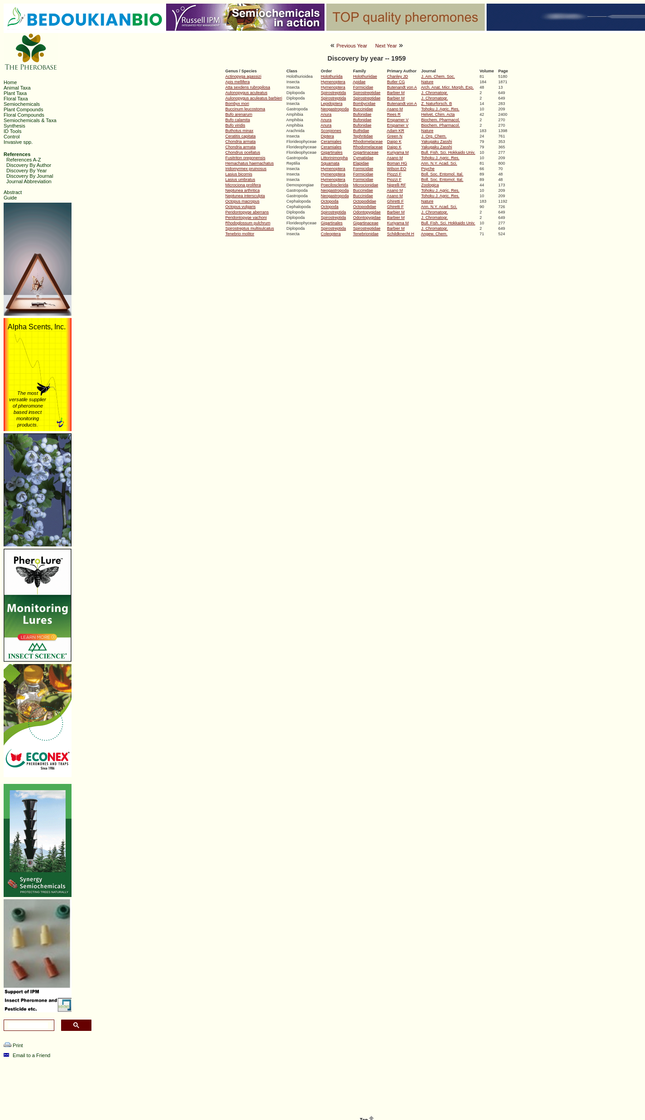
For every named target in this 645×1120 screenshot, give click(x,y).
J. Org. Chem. (434, 136)
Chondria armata (240, 141)
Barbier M (396, 92)
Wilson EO (396, 168)
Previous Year (351, 45)
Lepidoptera (332, 103)
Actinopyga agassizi (243, 76)
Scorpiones (331, 130)
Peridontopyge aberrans (247, 212)
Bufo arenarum (239, 114)
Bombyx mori (237, 103)
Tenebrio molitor (239, 234)
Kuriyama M (398, 152)
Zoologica (430, 185)
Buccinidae (363, 109)
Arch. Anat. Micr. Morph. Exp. (447, 87)
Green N (394, 136)
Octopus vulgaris (240, 206)
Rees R (394, 114)
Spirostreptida (333, 92)
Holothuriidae (365, 76)
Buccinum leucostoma (245, 109)
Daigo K (394, 141)
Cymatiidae (363, 158)
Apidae (359, 82)
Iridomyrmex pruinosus (246, 168)
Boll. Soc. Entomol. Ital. (442, 174)
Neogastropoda (335, 109)
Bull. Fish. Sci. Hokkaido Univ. (448, 152)
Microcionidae (365, 185)
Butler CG (396, 82)
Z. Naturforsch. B (436, 103)
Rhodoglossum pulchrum (248, 223)
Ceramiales (331, 141)
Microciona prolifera (243, 185)
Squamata (330, 163)
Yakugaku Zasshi (436, 141)
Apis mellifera (237, 82)
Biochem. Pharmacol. (440, 120)
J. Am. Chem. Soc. (438, 76)
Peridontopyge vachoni (246, 217)
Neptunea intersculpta (245, 196)
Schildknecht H (400, 234)
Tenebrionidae (366, 234)
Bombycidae (364, 103)
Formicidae (363, 87)
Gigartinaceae (365, 152)
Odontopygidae (367, 212)
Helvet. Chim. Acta (438, 114)
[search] (28, 1025)
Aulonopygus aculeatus (246, 92)
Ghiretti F (395, 201)
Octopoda (330, 201)
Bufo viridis (235, 125)
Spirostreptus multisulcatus (249, 228)
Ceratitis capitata (240, 136)
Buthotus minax (239, 130)
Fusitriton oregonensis (245, 158)
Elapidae (361, 163)
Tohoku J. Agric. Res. (440, 109)
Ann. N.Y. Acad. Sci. (439, 163)
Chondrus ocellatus (242, 152)
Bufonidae (362, 114)
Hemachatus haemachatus (249, 163)
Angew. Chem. (434, 234)
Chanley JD (397, 76)
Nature (427, 82)
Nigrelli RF (396, 185)
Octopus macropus (242, 201)
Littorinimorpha (334, 158)
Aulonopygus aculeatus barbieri (253, 98)
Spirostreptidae (367, 92)
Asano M (395, 109)
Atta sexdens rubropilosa (247, 87)
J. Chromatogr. (434, 92)
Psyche (428, 168)
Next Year (386, 45)
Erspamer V (398, 120)
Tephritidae (363, 136)
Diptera (327, 136)
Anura (325, 114)
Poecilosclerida (335, 185)
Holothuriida (332, 76)
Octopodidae (364, 201)
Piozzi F (394, 174)
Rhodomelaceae (368, 141)
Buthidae (361, 130)
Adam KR (395, 130)
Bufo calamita (237, 120)
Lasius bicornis (239, 174)
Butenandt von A (402, 87)
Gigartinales (332, 152)
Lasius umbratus (240, 179)
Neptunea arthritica (242, 190)
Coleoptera (331, 234)
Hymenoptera (333, 82)
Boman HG (397, 163)
